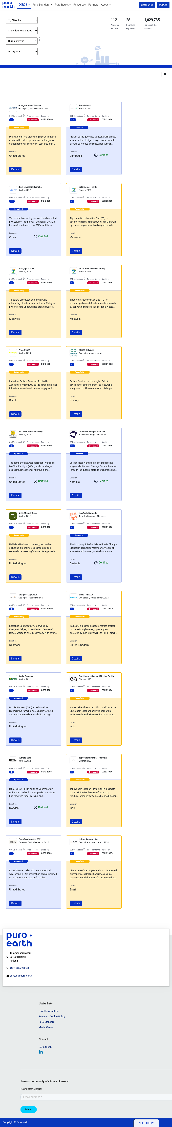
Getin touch (45, 1046)
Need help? (146, 1123)
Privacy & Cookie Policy (52, 1016)
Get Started (147, 5)
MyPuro (163, 5)
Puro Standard (47, 1021)
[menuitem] (25, 5)
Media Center (46, 1027)
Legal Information (49, 1011)
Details (15, 169)
